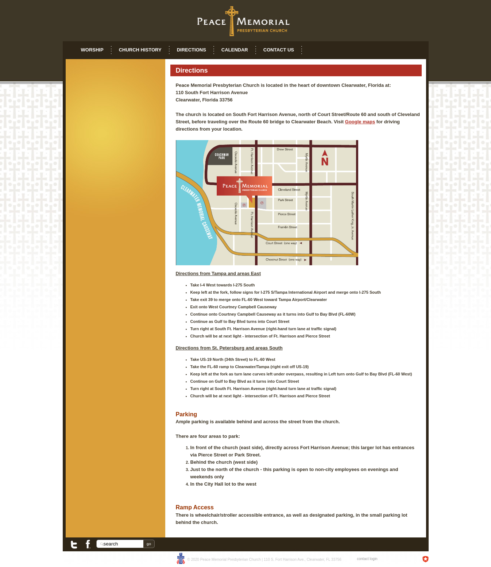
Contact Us (278, 50)
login (374, 559)
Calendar (234, 50)
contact (363, 559)
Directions (191, 50)
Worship (92, 50)
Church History (140, 50)
